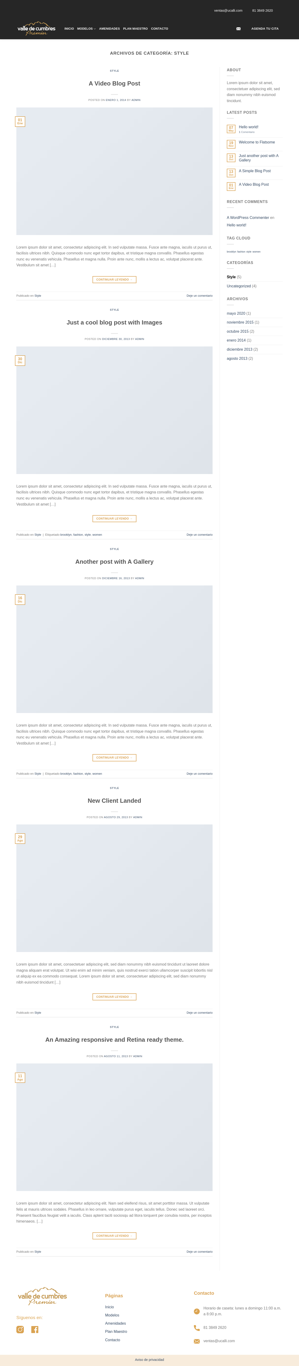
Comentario (247, 132)
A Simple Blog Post (255, 171)
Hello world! (249, 127)
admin (136, 100)
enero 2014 (236, 340)
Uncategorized (239, 286)
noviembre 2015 (240, 322)
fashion (78, 534)
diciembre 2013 (239, 349)
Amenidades (109, 28)
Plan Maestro (135, 28)
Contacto (159, 28)
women (97, 534)
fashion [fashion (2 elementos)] (241, 251)
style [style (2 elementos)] (249, 251)
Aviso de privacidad (149, 1360)
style (88, 534)
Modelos (86, 29)
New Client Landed (114, 800)
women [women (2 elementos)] (256, 251)
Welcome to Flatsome (257, 142)
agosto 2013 (237, 358)
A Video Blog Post (114, 83)
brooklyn (65, 534)
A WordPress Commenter (248, 218)
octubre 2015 (238, 331)
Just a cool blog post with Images (114, 322)
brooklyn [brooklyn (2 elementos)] (231, 251)
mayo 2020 (236, 313)
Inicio (69, 28)
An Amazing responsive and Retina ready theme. (114, 1039)
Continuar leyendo (114, 280)
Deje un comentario (200, 295)
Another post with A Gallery (114, 561)
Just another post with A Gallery (258, 158)
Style (114, 70)
